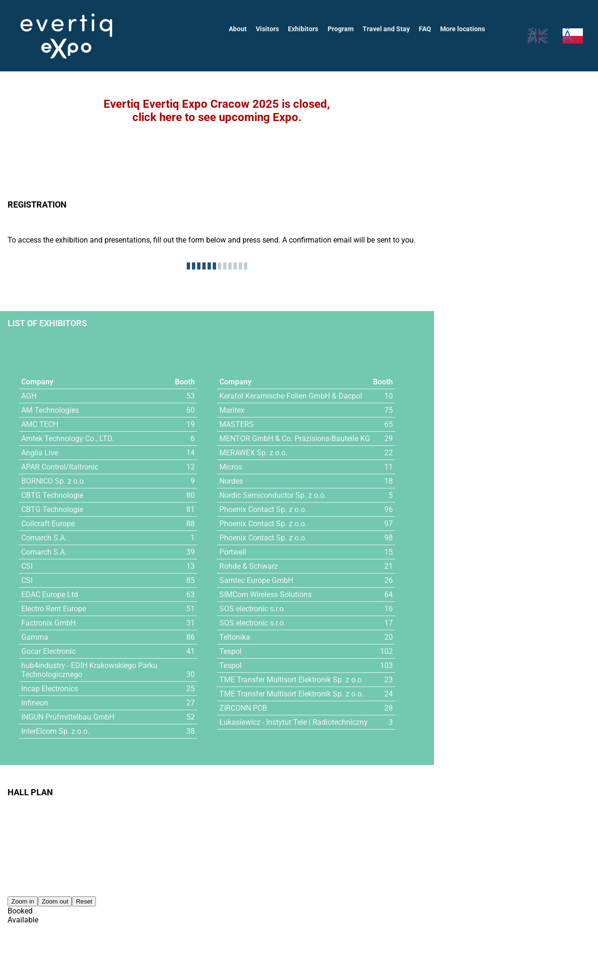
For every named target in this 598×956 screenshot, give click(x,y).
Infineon (34, 702)
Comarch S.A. (44, 537)
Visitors (270, 29)
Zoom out (55, 901)
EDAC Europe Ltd (49, 594)
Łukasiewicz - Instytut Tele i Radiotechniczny (293, 722)
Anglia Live (39, 452)
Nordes (231, 481)
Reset (84, 901)
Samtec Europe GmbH (256, 580)
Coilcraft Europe (48, 523)
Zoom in (22, 901)
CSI (27, 566)
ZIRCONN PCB (243, 708)
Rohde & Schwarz (248, 566)
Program (342, 29)
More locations (463, 29)
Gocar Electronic (49, 651)
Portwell (233, 552)
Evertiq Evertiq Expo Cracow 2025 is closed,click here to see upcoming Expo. (216, 110)
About (241, 29)
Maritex (232, 410)
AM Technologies (50, 410)
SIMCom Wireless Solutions (265, 594)
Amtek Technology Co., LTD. (67, 438)
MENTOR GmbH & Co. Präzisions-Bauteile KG (295, 438)
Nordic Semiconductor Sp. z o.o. (273, 495)
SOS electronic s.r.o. (252, 608)
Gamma (34, 637)
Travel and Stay (388, 29)
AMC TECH (40, 424)
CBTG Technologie (52, 495)
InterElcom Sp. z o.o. (55, 731)
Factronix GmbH (48, 622)
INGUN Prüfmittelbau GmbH (68, 717)
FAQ (426, 29)
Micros (231, 466)
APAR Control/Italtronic (60, 466)
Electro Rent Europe (54, 608)
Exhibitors (306, 29)
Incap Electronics (50, 688)
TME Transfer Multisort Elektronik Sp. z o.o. (291, 679)
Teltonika (234, 637)
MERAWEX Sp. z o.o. (253, 452)
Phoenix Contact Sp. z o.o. (263, 509)
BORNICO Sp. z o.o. (53, 481)
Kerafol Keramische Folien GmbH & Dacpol (290, 395)
